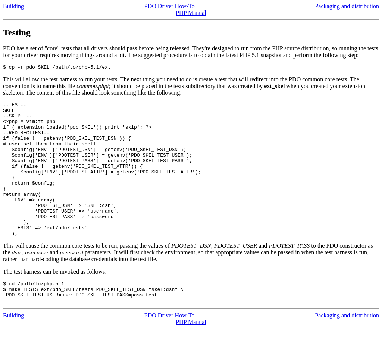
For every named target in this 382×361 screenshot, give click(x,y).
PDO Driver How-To (169, 6)
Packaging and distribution (347, 6)
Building (13, 6)
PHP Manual (191, 13)
